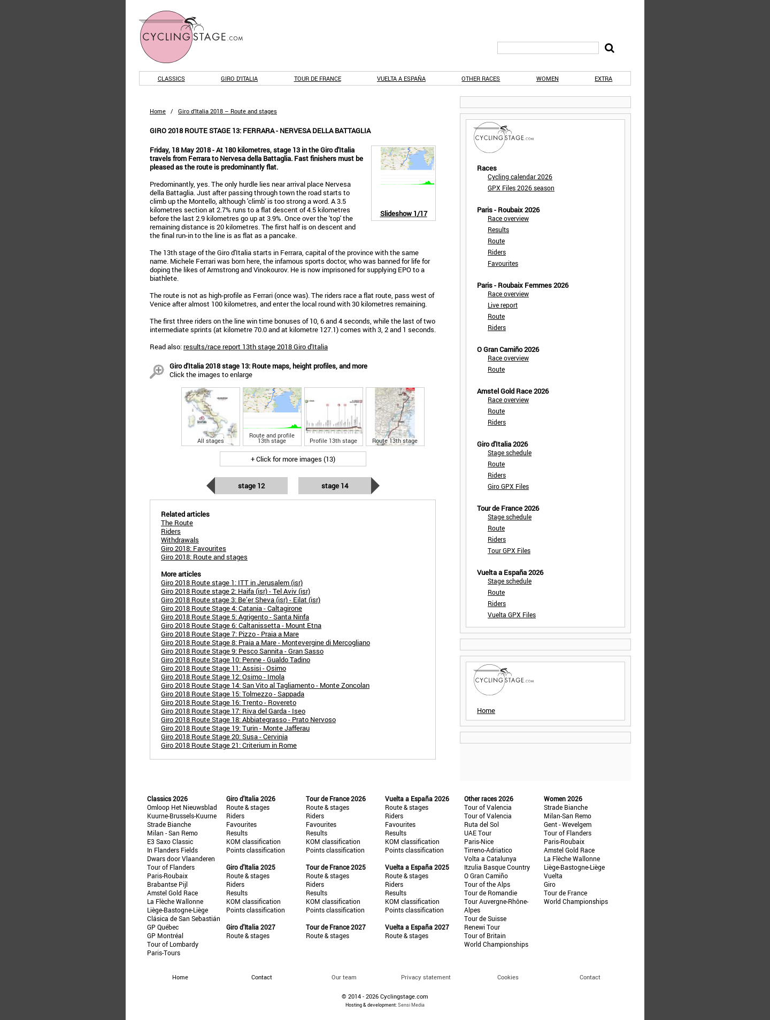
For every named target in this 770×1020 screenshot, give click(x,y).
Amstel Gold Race (172, 892)
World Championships (496, 944)
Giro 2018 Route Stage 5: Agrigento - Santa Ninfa (235, 617)
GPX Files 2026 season (521, 187)
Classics (171, 78)
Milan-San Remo (567, 815)
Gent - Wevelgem (567, 824)
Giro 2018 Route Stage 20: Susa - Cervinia (224, 736)
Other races (480, 78)
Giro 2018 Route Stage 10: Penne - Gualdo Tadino (235, 659)
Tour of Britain (485, 935)
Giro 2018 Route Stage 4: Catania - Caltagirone (231, 608)
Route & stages (248, 807)
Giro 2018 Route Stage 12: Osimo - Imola (222, 676)
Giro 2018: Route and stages (204, 557)
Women (547, 78)
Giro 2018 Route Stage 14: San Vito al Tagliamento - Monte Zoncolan (265, 685)
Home (158, 111)
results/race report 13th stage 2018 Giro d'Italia (255, 346)
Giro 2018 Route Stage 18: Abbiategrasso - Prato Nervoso (248, 719)
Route (496, 240)
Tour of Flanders (171, 867)
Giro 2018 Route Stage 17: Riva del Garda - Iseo (233, 711)
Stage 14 (334, 485)
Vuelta (553, 875)
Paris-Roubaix (167, 875)
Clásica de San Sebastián (183, 918)
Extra (603, 78)
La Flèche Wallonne (175, 901)
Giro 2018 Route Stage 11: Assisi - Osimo (223, 668)
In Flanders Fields (172, 850)
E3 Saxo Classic (170, 841)
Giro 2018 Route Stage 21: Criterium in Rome (229, 745)
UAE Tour (477, 833)
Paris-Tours (163, 952)
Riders (497, 252)
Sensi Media (411, 1004)
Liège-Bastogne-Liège (177, 910)
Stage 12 (251, 485)
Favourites (503, 263)
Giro (550, 884)
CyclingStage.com (198, 37)
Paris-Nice (479, 841)
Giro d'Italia (239, 78)
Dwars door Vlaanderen (181, 858)
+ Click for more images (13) (293, 459)
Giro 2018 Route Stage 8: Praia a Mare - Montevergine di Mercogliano (265, 642)
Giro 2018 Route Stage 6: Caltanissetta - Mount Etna (241, 625)
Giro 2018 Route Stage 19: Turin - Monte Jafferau (235, 728)
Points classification (255, 850)
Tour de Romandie (490, 892)
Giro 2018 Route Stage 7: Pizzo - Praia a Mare (230, 634)
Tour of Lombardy (172, 944)
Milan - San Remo (172, 833)
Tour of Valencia (488, 807)
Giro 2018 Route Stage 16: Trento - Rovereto (228, 702)
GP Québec (163, 927)
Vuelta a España (401, 78)
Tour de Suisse (485, 918)
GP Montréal (165, 935)
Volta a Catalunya (490, 858)
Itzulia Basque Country (497, 867)
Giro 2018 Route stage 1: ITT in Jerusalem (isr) (232, 582)
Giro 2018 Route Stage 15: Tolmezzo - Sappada (232, 694)
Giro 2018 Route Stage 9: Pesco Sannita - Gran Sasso (242, 651)
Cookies (508, 977)
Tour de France (317, 78)
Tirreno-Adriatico (488, 850)
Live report (503, 305)
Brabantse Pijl (167, 884)
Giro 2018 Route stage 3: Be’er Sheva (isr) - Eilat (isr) (240, 599)
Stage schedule (510, 452)
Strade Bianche (169, 824)
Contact (590, 977)
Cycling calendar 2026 (520, 176)
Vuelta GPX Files (512, 614)
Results (498, 229)
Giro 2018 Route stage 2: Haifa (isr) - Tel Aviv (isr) (235, 591)
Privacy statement (426, 977)
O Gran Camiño (486, 875)
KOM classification (253, 841)
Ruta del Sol (481, 824)
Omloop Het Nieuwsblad (182, 807)
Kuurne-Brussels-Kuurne (182, 815)
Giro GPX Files (508, 486)
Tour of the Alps (487, 884)
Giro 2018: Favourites (193, 548)
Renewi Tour (482, 927)
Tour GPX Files (509, 550)
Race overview (508, 218)
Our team (344, 977)
